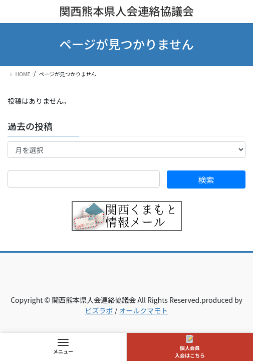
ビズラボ (99, 310)
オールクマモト (143, 310)
